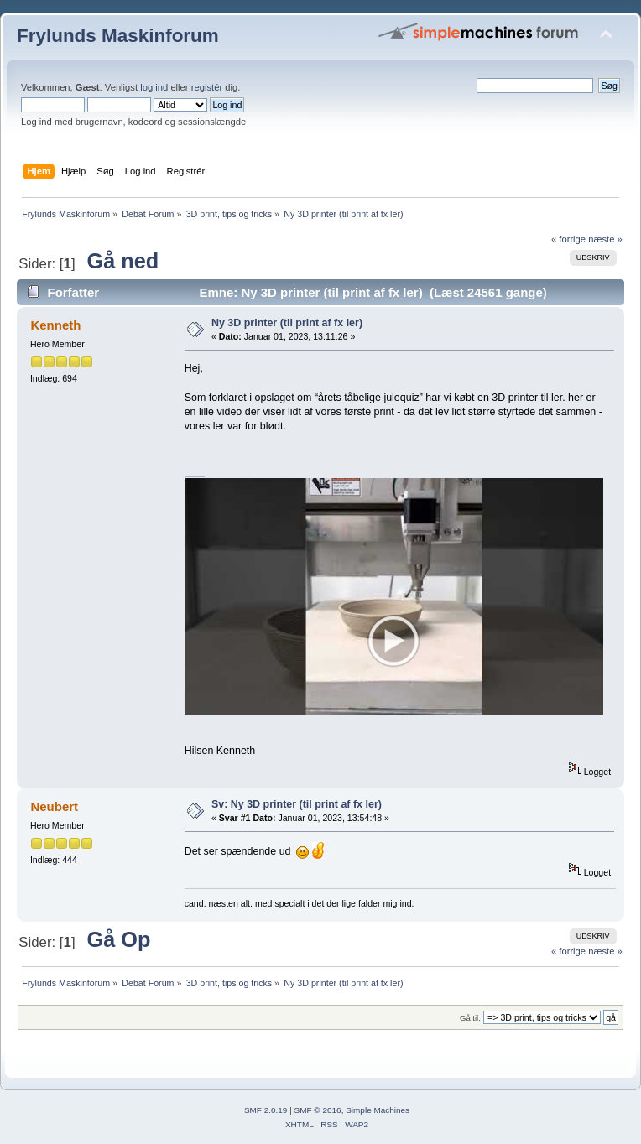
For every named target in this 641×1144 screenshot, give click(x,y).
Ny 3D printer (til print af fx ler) (286, 323)
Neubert (54, 806)
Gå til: (470, 1017)
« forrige (568, 239)
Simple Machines (377, 1110)
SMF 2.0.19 (266, 1110)
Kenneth (55, 325)
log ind (154, 87)
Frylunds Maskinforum (118, 35)
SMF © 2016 (317, 1110)
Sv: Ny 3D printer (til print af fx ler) (296, 804)
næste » (605, 239)
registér (206, 87)
